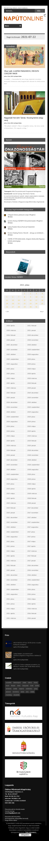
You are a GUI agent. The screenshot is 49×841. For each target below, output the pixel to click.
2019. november (32, 397)
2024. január (11, 455)
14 (19, 300)
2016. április (31, 604)
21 (19, 303)
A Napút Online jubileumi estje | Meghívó (21, 215)
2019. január (31, 445)
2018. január (31, 503)
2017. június (31, 537)
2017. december (32, 508)
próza (35, 689)
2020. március (32, 378)
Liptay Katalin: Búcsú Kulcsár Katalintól (21, 227)
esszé (7, 686)
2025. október (11, 354)
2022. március (11, 561)
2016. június (31, 594)
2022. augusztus (12, 537)
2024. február (11, 450)
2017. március (32, 551)
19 (7, 303)
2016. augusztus (32, 585)
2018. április (31, 489)
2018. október (32, 460)
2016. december (32, 565)
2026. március (11, 330)
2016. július (31, 589)
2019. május (31, 426)
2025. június (11, 373)
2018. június (31, 479)
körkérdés (8, 689)
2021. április (11, 613)
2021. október (11, 585)
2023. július (10, 484)
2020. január (31, 388)
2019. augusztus (32, 412)
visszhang (9, 695)
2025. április (11, 383)
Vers (8, 93)
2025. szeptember (13, 359)
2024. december (12, 402)
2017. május (31, 541)
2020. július (31, 359)
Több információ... (31, 832)
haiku (18, 686)
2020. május (31, 369)
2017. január (31, 561)
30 (30, 307)
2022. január (11, 570)
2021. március (11, 618)
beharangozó (17, 682)
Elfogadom (25, 835)
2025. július (10, 369)
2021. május (11, 609)
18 (42, 300)
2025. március (11, 388)
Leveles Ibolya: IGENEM (14, 277)
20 (13, 303)
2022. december (12, 517)
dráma (35, 682)
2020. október (32, 345)
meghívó (21, 689)
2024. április (11, 441)
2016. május (31, 599)
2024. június (11, 431)
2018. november (32, 455)
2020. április (31, 373)
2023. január (11, 513)
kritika (37, 686)
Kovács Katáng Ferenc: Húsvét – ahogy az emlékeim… (26, 233)
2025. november (12, 349)
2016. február (31, 613)
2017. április (31, 546)
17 (36, 300)
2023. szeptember (13, 474)
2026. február (11, 335)
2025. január (11, 397)
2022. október (11, 527)
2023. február (11, 508)
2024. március (11, 445)
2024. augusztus (12, 421)
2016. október (32, 575)
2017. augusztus (32, 527)
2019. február (31, 441)
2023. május (11, 493)
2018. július (31, 474)
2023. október (11, 469)
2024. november (12, 407)
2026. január (11, 340)
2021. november (12, 580)
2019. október (32, 402)
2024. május (11, 436)
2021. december (12, 575)
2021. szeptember (13, 589)
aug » (42, 311)
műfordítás (29, 689)
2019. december (32, 393)
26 (7, 307)
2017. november (32, 513)
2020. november (32, 340)
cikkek (24, 682)
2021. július (10, 599)
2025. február (11, 393)
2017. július (31, 532)
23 (30, 303)
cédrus (30, 682)
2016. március (32, 609)
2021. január (31, 330)
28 (19, 307)
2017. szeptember (33, 522)
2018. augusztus (32, 469)
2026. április (11, 325)
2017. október (31, 517)
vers (27, 692)
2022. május (11, 551)
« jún (7, 311)
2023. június (11, 489)
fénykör (13, 686)
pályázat (8, 692)
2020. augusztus (32, 354)
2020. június (31, 364)
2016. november (32, 570)
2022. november (12, 522)
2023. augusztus (12, 479)
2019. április (31, 431)
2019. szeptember (33, 407)
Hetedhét (10, 46)
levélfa (15, 689)
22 (25, 303)
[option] (24, 267)
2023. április (11, 498)
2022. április (11, 556)
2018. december (32, 450)
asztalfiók (8, 682)
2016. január (31, 618)
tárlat (22, 692)
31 (36, 307)
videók (32, 692)
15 (25, 300)
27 (13, 307)
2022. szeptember (13, 532)
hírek (31, 686)
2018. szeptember (33, 465)
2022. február (11, 565)
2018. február (31, 498)
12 (7, 300)
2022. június (11, 546)
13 (13, 300)
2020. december (32, 335)
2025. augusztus (12, 364)
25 (42, 303)
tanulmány (16, 692)
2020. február (31, 383)
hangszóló (25, 686)
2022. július (10, 541)
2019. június (31, 421)
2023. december (12, 460)
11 (42, 297)
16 (30, 300)
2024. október (11, 412)
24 (36, 303)
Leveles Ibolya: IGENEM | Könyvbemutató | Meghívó (25, 221)
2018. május (31, 484)
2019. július (31, 417)
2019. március (32, 436)
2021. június (11, 604)
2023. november (12, 465)
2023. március (11, 503)
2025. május (11, 378)
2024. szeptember (13, 417)
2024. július (10, 426)
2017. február (31, 556)
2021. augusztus (12, 594)
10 (36, 297)
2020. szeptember (33, 349)
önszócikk (16, 695)
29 (25, 307)
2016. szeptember (33, 580)
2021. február (31, 325)
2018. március (32, 493)
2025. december (12, 345)
